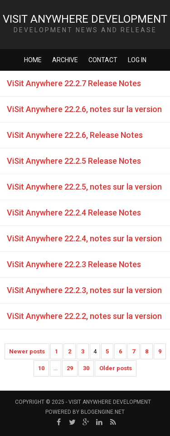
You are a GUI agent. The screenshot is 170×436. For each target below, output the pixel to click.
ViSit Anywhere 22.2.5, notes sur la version (84, 186)
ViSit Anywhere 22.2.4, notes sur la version (84, 238)
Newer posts (27, 351)
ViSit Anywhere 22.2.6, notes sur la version (84, 109)
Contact (102, 60)
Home (33, 60)
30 (86, 368)
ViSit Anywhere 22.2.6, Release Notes (75, 135)
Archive (65, 60)
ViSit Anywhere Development (85, 19)
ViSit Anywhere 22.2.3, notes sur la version (84, 290)
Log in (137, 60)
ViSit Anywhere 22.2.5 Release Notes (74, 161)
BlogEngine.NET (103, 412)
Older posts (115, 368)
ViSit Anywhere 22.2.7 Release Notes (74, 83)
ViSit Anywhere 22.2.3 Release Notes (74, 264)
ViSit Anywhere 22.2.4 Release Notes (74, 212)
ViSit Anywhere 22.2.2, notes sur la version (84, 316)
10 (41, 368)
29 (70, 368)
